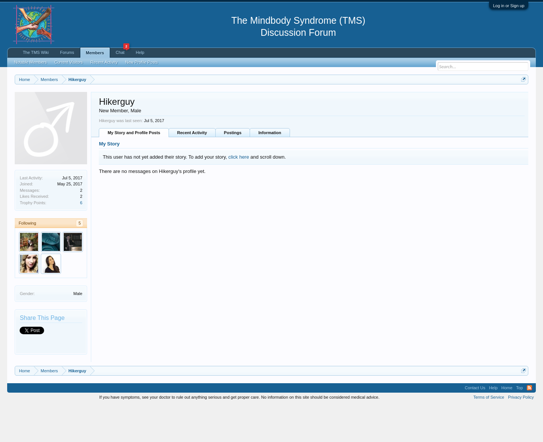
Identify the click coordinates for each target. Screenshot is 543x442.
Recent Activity (192, 169)
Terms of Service (488, 433)
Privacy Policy (521, 433)
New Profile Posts (141, 62)
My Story (109, 181)
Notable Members (30, 62)
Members (95, 52)
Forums (67, 52)
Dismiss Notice (522, 97)
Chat (122, 51)
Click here (103, 106)
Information (269, 169)
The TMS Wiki (36, 52)
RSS (529, 424)
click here (239, 194)
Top (519, 424)
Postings (232, 169)
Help (140, 52)
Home (507, 424)
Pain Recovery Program (500, 121)
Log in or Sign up (508, 5)
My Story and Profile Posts (133, 169)
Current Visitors (68, 62)
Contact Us (475, 424)
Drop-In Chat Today (462, 120)
